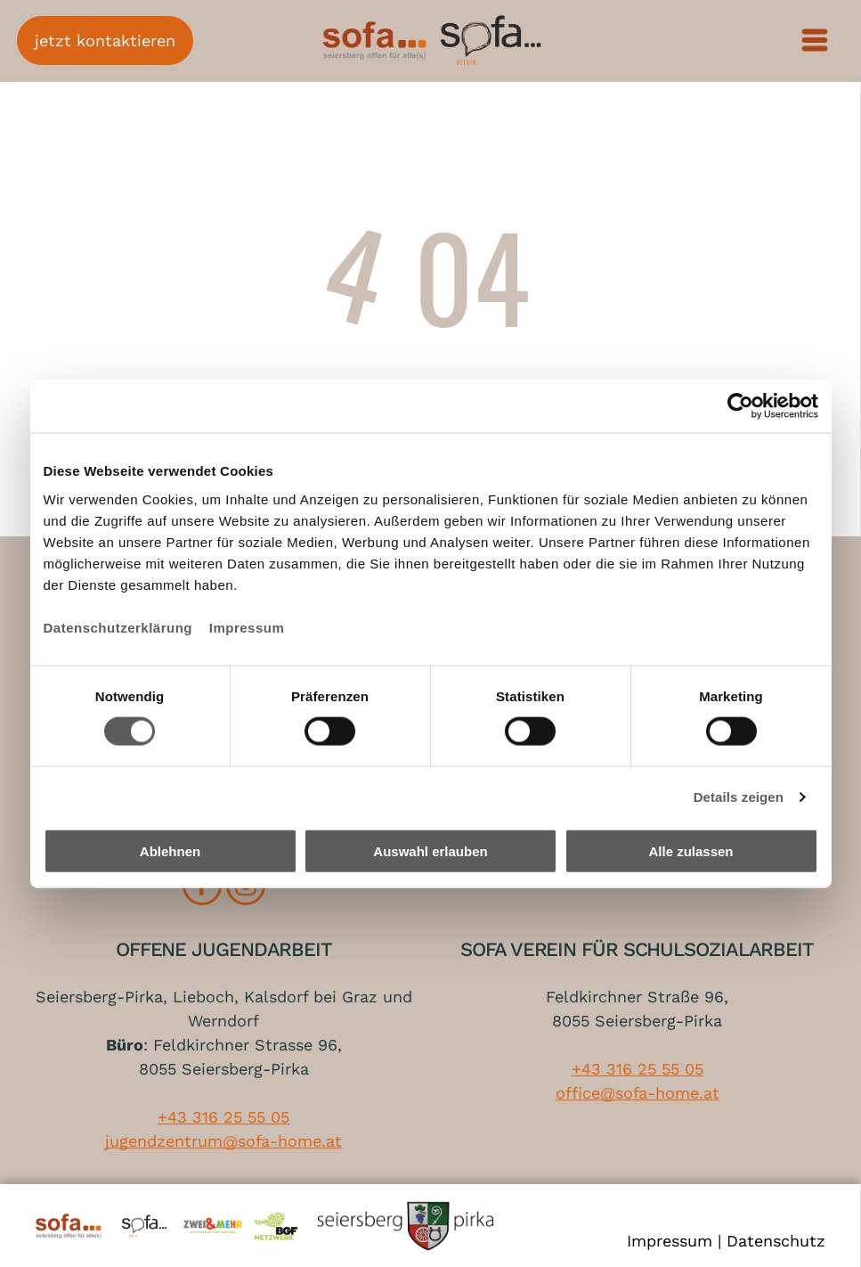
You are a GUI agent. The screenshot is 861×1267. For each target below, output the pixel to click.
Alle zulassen (690, 851)
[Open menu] (815, 40)
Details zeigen (739, 797)
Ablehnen (170, 851)
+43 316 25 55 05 (223, 1117)
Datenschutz (776, 1240)
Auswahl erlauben (430, 851)
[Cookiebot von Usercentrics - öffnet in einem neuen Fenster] (740, 406)
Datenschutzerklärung (118, 626)
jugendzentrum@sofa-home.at (223, 1141)
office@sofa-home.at (637, 1092)
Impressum (247, 626)
